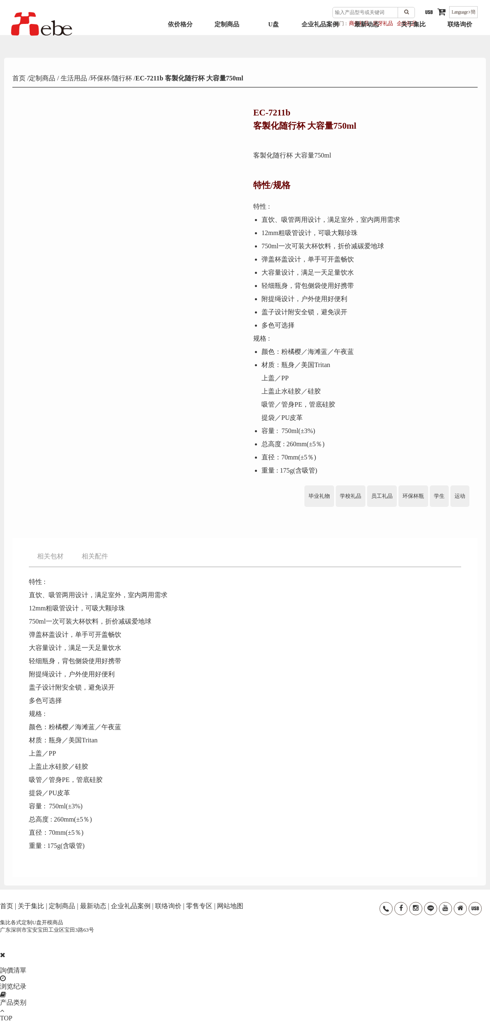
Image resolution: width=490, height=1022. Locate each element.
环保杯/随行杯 (111, 78)
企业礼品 (407, 23)
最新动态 (366, 41)
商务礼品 (359, 23)
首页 (19, 78)
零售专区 (199, 905)
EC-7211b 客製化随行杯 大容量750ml (189, 78)
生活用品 (73, 78)
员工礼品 (382, 496)
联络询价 (460, 41)
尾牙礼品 (383, 23)
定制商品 (226, 41)
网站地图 (230, 905)
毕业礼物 (319, 496)
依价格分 (180, 41)
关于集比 (413, 41)
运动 (460, 496)
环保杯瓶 (413, 496)
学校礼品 (350, 496)
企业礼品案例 (320, 41)
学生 (439, 496)
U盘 (273, 41)
